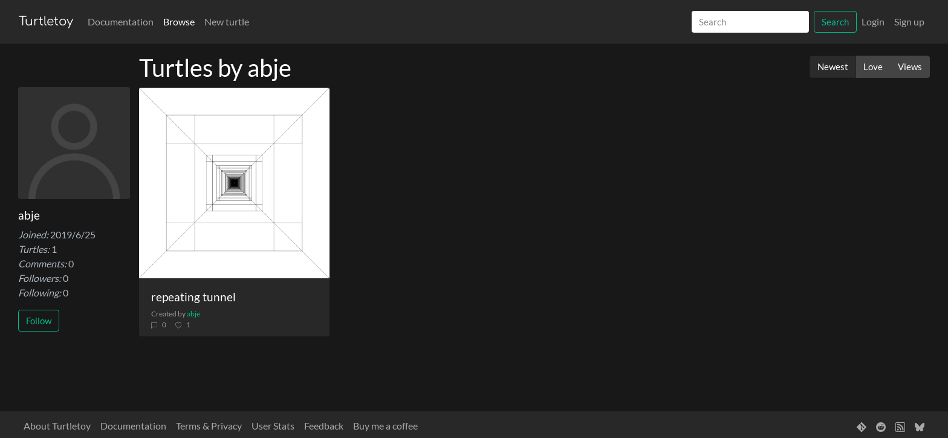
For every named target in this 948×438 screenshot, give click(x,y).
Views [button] (910, 66)
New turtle (226, 21)
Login (873, 21)
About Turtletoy (57, 425)
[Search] (750, 22)
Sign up (909, 21)
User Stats (273, 425)
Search (835, 21)
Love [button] (873, 66)
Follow (38, 320)
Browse (179, 21)
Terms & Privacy (209, 425)
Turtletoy (46, 21)
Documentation (121, 21)
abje (193, 313)
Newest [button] (832, 66)
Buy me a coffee (385, 425)
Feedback (323, 425)
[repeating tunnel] (234, 183)
